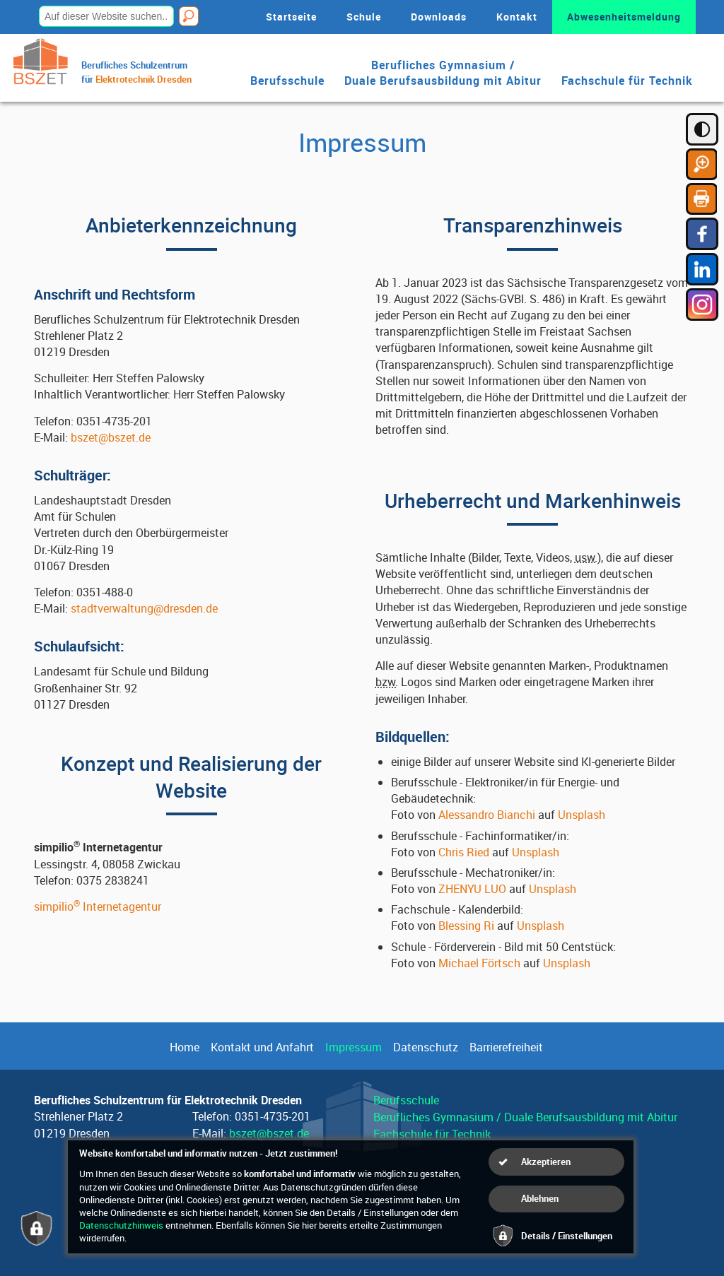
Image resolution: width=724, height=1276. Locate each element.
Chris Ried (463, 852)
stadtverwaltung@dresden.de (144, 608)
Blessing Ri (466, 925)
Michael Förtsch (479, 963)
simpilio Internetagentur (97, 906)
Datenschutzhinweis (121, 1225)
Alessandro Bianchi (486, 814)
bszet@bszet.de (111, 437)
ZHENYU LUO (472, 889)
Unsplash (581, 814)
